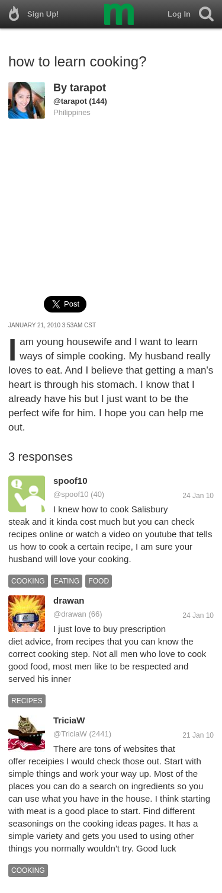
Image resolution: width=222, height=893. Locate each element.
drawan (69, 600)
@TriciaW (70, 733)
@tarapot (70, 101)
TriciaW (69, 720)
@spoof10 (70, 494)
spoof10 (70, 481)
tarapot (88, 88)
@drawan (69, 614)
